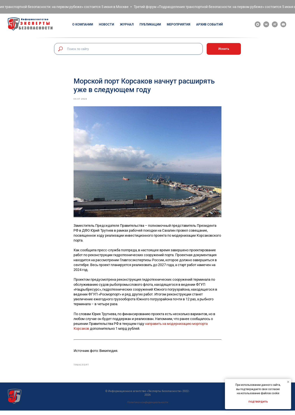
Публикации (150, 24)
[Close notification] (288, 382)
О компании (82, 24)
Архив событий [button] (209, 24)
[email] (283, 24)
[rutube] (275, 24)
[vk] (266, 24)
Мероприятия (178, 24)
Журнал (127, 24)
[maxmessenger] (258, 24)
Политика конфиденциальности (147, 406)
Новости (106, 24)
